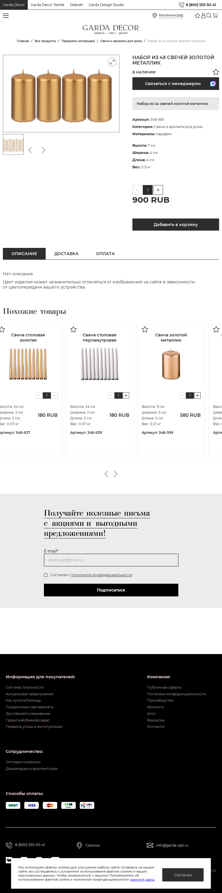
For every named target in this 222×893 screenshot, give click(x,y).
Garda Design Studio (106, 5)
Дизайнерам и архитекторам (37, 769)
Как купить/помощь (26, 688)
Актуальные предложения (34, 679)
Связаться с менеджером (180, 83)
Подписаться (111, 590)
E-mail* (51, 551)
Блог (142, 706)
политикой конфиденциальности (101, 575)
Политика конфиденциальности (171, 679)
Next (115, 474)
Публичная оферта (157, 670)
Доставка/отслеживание (32, 706)
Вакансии (147, 715)
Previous (106, 474)
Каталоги (146, 697)
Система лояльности (28, 670)
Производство (152, 688)
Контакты (147, 724)
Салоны (93, 846)
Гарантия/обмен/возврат (32, 715)
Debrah (76, 5)
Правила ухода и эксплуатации (39, 724)
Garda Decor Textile (47, 5)
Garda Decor (14, 5)
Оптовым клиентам (26, 760)
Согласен (183, 875)
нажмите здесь (142, 879)
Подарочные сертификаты (34, 697)
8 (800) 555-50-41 (201, 5)
